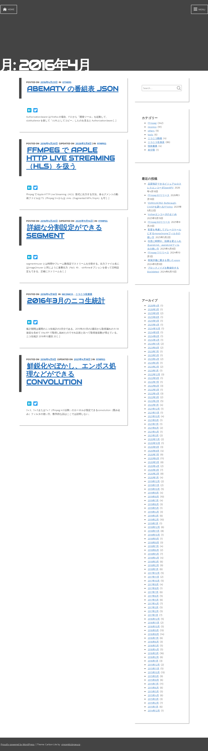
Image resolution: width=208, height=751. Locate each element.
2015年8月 (153, 679)
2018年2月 (153, 565)
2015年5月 (153, 691)
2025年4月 (153, 324)
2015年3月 (153, 699)
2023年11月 (154, 343)
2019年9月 (153, 492)
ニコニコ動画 (155, 138)
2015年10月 (154, 672)
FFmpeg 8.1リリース (158, 195)
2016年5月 (153, 645)
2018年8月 (153, 542)
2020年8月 (153, 450)
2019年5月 (153, 508)
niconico (67, 294)
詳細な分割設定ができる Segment (64, 231)
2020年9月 (153, 446)
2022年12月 (154, 374)
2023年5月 (153, 355)
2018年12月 (154, 527)
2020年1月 (153, 477)
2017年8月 (153, 588)
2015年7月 (153, 683)
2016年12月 (154, 618)
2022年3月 (153, 397)
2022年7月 (153, 381)
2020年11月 (154, 439)
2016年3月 (153, 653)
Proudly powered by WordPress (17, 744)
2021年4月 (153, 431)
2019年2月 (153, 519)
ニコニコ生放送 (83, 294)
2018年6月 (153, 550)
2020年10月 (154, 443)
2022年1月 (153, 404)
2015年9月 (153, 676)
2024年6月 (153, 336)
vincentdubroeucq (70, 744)
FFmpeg (101, 143)
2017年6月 (153, 595)
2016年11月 (153, 622)
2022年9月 (153, 378)
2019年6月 (153, 504)
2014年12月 (154, 710)
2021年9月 (153, 420)
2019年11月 (153, 485)
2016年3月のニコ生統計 (66, 300)
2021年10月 (154, 416)
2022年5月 (153, 389)
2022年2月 (153, 401)
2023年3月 (153, 362)
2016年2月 (153, 657)
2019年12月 (154, 481)
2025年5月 (153, 320)
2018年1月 (153, 569)
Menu (198, 9)
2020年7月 (153, 454)
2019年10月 (154, 489)
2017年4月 (153, 603)
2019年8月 (153, 496)
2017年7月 (153, 592)
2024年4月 (153, 339)
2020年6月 (153, 458)
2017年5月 (153, 599)
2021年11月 (153, 412)
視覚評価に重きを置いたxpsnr (164, 260)
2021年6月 (153, 427)
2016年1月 (153, 660)
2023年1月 (153, 370)
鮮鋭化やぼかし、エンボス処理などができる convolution (71, 374)
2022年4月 (153, 393)
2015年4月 (153, 695)
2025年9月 (153, 313)
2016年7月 (153, 638)
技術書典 (152, 145)
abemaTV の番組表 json (72, 89)
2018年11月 (153, 530)
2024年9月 (153, 332)
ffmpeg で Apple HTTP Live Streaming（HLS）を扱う (70, 158)
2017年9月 (153, 584)
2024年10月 (154, 328)
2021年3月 (153, 435)
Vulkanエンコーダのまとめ (162, 214)
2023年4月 (153, 359)
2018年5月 (153, 553)
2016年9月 (153, 630)
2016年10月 (154, 626)
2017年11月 (153, 576)
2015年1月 (153, 706)
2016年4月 (153, 649)
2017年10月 (154, 580)
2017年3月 (153, 607)
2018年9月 (153, 538)
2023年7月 (153, 351)
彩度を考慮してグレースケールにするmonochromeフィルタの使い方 (164, 233)
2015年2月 (153, 702)
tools (150, 134)
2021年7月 (153, 424)
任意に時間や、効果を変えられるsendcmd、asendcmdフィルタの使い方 (164, 245)
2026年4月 (153, 305)
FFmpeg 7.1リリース (158, 252)
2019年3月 (153, 515)
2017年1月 (153, 615)
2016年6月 (153, 641)
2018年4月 (153, 557)
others (66, 82)
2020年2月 (153, 473)
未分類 (151, 149)
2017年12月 (154, 573)
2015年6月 (153, 687)
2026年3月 (153, 309)
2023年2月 (153, 366)
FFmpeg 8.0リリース (159, 221)
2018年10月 (154, 534)
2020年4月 (153, 466)
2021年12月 (154, 408)
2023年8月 (153, 347)
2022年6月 (153, 385)
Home (8, 9)
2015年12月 (154, 664)
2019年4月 (153, 511)
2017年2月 (153, 611)
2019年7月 (153, 500)
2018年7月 (153, 546)
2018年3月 (153, 561)
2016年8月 (153, 634)
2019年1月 (153, 523)
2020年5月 (153, 462)
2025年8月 (153, 317)
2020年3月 (153, 469)
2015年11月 (153, 668)
